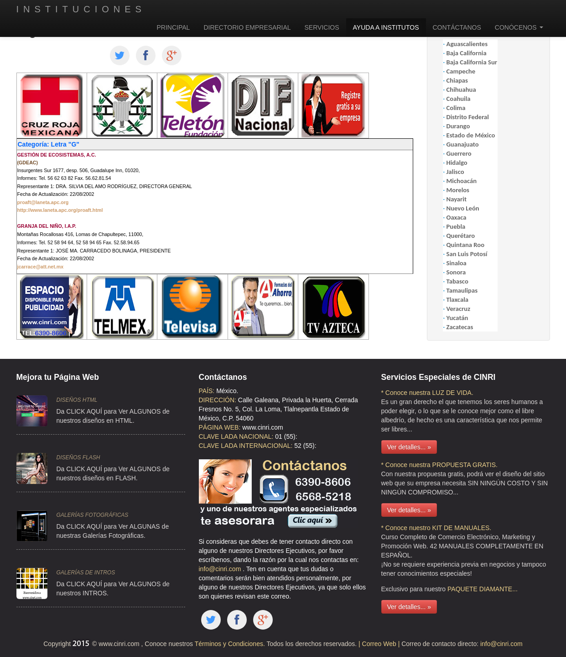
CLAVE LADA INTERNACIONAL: (246, 445)
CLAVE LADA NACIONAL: (236, 436)
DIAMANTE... (498, 589)
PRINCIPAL (173, 27)
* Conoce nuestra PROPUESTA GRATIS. (439, 464)
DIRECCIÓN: (217, 400)
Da (61, 584)
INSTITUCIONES (81, 9)
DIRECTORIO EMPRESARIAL (247, 27)
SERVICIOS (322, 27)
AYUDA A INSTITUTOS (386, 27)
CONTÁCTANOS (457, 27)
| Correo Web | (379, 643)
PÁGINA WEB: (220, 427)
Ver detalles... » (409, 447)
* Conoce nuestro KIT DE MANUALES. (436, 527)
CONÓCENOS (519, 27)
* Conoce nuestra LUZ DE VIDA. (427, 392)
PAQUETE (462, 589)
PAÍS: (207, 390)
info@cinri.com (221, 569)
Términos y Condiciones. (229, 643)
